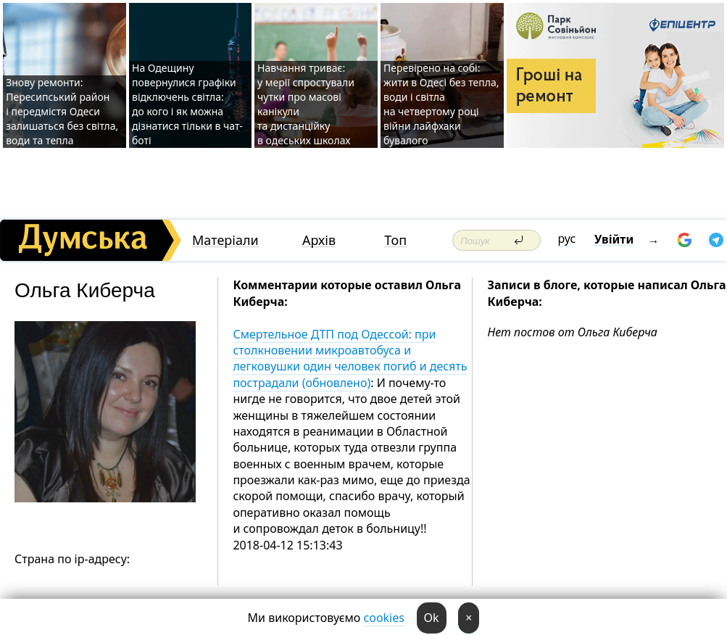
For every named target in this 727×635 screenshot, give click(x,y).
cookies (384, 618)
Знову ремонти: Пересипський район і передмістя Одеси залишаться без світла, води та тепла (62, 111)
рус (567, 238)
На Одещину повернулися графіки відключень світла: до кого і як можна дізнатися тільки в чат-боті (187, 104)
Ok (431, 618)
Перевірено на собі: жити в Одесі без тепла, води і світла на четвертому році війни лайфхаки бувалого (441, 104)
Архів (319, 240)
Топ (395, 240)
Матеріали (225, 240)
